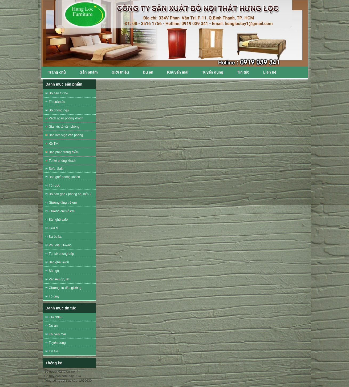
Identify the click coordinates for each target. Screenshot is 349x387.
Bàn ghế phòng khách (64, 177)
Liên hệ (269, 72)
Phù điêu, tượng (60, 245)
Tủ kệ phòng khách (62, 161)
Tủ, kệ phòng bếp (61, 254)
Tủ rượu (54, 185)
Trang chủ (57, 72)
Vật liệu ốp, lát (59, 279)
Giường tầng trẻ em (63, 202)
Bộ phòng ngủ (59, 110)
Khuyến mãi (177, 72)
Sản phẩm (89, 72)
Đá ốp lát (55, 237)
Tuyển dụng (212, 72)
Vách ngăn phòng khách (66, 118)
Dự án (148, 72)
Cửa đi (53, 228)
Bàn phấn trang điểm (64, 152)
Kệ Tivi (53, 144)
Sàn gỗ (54, 271)
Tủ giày (54, 296)
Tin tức (243, 72)
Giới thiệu (120, 72)
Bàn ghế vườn (59, 262)
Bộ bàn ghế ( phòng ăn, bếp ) (70, 194)
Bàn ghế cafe (58, 219)
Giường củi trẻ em (62, 211)
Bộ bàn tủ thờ (58, 93)
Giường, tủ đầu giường (65, 288)
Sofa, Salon (57, 169)
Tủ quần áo (57, 102)
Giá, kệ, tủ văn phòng (64, 126)
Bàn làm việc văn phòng (66, 135)
